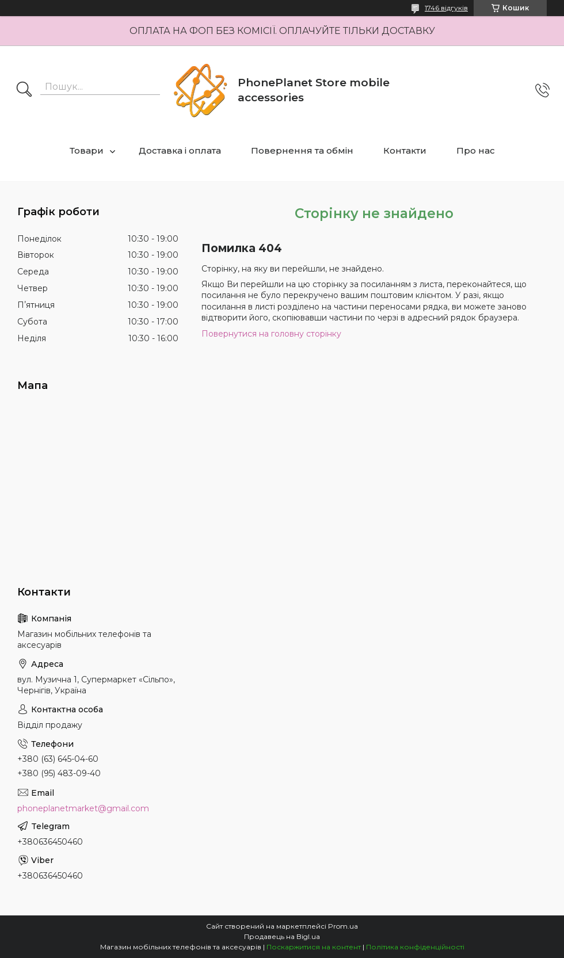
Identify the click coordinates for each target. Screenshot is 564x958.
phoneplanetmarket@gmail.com (83, 808)
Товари (87, 150)
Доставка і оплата (180, 150)
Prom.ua (343, 926)
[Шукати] (24, 90)
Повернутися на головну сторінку (271, 334)
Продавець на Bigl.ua (282, 936)
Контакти (404, 150)
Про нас (475, 150)
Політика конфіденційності (415, 946)
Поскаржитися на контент (313, 946)
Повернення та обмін (302, 150)
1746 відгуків (446, 7)
